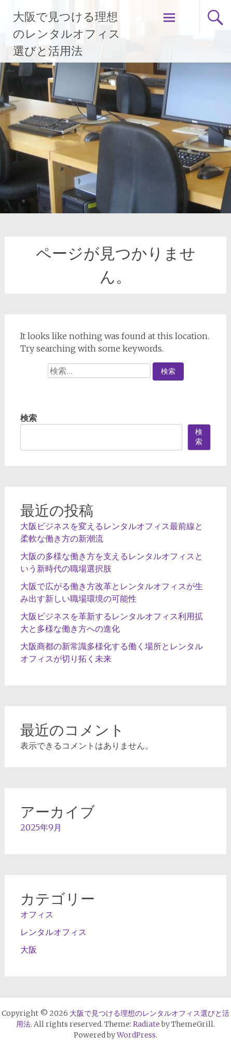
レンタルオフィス (53, 932)
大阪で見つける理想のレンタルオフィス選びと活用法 (66, 33)
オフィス (36, 914)
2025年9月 (41, 827)
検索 (28, 418)
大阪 (28, 949)
